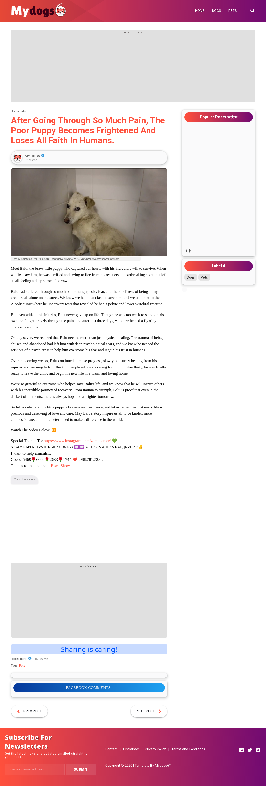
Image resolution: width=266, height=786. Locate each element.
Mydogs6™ (163, 765)
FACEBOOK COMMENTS (88, 688)
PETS (232, 11)
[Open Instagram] (258, 750)
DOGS (216, 11)
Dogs (191, 277)
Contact (111, 749)
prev (186, 251)
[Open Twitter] (250, 750)
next (190, 251)
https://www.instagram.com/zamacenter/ (77, 440)
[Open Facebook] (242, 750)
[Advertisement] (133, 68)
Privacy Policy (155, 749)
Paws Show (60, 465)
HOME (200, 11)
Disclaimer (131, 749)
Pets (22, 665)
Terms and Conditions (188, 749)
